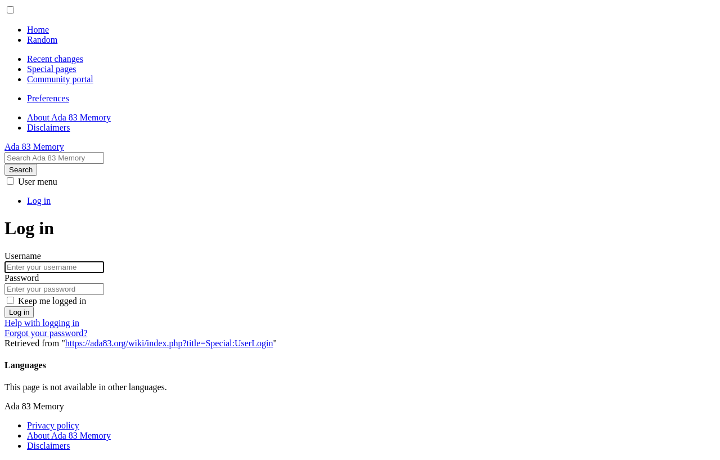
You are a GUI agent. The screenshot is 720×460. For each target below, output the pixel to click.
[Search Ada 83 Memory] (54, 158)
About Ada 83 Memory (69, 435)
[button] (10, 10)
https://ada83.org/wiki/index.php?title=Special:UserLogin (169, 343)
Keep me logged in (52, 301)
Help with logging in (41, 323)
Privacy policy (53, 425)
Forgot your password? (45, 333)
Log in (19, 312)
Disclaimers (48, 445)
